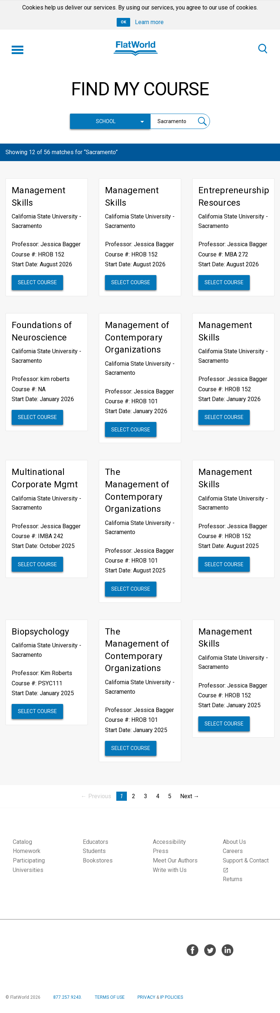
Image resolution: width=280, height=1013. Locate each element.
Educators (95, 841)
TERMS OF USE (110, 997)
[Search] (262, 48)
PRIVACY (146, 997)
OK (123, 22)
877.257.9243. (67, 997)
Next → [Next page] (189, 796)
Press (160, 851)
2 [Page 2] (133, 796)
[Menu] (17, 49)
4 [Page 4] (157, 796)
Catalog (22, 841)
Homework (26, 851)
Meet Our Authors (175, 860)
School (106, 121)
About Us (234, 841)
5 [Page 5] (169, 796)
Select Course (37, 282)
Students (94, 851)
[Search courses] (173, 121)
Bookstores (98, 860)
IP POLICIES (171, 997)
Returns (232, 879)
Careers (233, 851)
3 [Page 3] (145, 796)
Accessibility (169, 841)
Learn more (149, 22)
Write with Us (170, 870)
